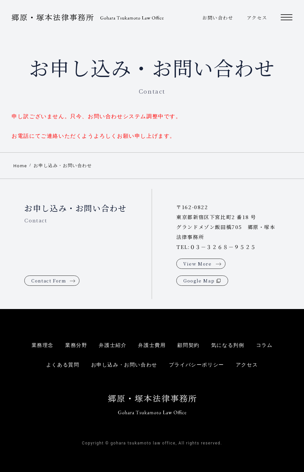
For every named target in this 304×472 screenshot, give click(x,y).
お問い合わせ (217, 17)
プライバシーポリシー (196, 365)
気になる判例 (227, 345)
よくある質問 (62, 365)
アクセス (257, 17)
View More (197, 264)
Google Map (199, 280)
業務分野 (76, 345)
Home (20, 165)
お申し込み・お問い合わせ (63, 165)
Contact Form (48, 280)
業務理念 (43, 345)
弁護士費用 (152, 345)
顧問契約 (188, 345)
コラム (264, 345)
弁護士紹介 (112, 345)
